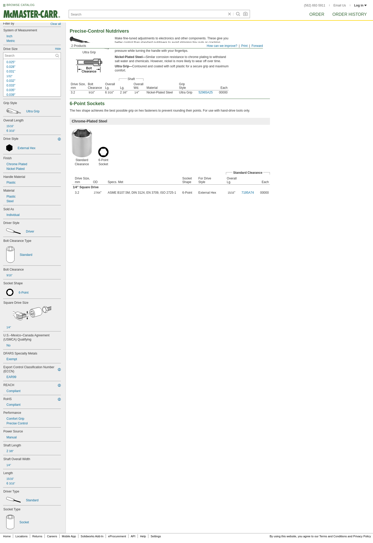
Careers (52, 536)
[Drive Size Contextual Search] (32, 55)
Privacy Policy (362, 536)
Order (316, 14)
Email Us (339, 5)
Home (7, 536)
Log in (360, 5)
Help (143, 536)
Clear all (56, 23)
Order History (349, 14)
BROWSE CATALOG (20, 4)
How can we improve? (222, 46)
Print (244, 46)
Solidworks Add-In (92, 536)
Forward (257, 46)
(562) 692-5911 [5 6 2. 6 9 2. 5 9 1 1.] (314, 5)
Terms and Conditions (333, 536)
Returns (37, 536)
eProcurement (117, 536)
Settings (155, 536)
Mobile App (69, 536)
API (133, 536)
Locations (22, 536)
